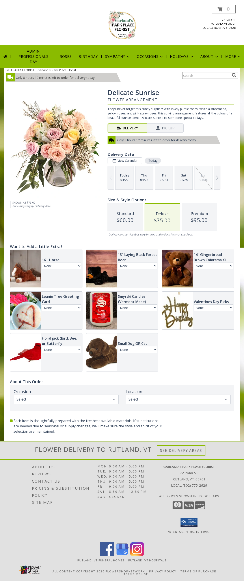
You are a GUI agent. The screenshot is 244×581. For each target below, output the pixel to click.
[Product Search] (206, 75)
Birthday (88, 56)
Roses (65, 56)
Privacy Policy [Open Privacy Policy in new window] (162, 571)
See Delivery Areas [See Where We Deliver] (181, 450)
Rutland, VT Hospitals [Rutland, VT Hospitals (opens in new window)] (147, 560)
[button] (224, 9)
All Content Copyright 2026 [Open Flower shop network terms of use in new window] (78, 571)
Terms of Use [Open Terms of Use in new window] (136, 574)
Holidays (182, 56)
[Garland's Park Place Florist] (122, 25)
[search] (234, 75)
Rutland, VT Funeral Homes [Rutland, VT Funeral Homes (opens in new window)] (101, 560)
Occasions (150, 56)
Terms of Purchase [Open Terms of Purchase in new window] (198, 571)
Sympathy (117, 56)
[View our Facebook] (107, 555)
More (233, 56)
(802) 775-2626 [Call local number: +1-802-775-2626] (225, 28)
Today (152, 160)
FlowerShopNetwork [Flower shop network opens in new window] (125, 571)
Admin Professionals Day (33, 56)
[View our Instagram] (137, 555)
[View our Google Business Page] (122, 555)
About (209, 56)
